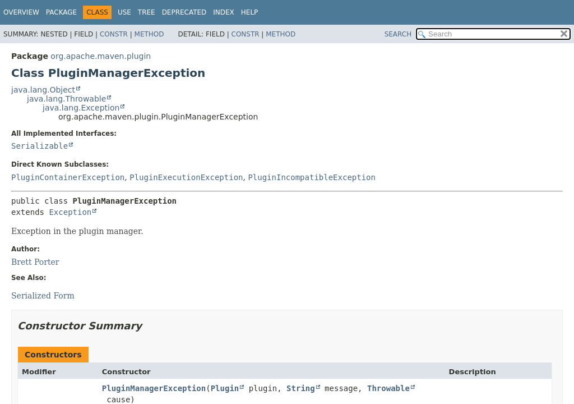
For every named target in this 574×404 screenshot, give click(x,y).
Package (61, 12)
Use (124, 12)
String (300, 388)
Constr (114, 34)
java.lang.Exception (81, 107)
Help (249, 12)
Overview (21, 12)
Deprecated (184, 12)
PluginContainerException (67, 177)
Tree (146, 12)
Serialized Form (43, 295)
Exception (70, 212)
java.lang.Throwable (66, 98)
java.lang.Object (43, 89)
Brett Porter (35, 262)
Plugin (225, 388)
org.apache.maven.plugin (100, 56)
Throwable (388, 388)
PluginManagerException (154, 388)
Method (149, 34)
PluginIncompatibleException (312, 177)
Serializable (39, 145)
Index (223, 12)
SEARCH (398, 34)
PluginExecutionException (186, 177)
